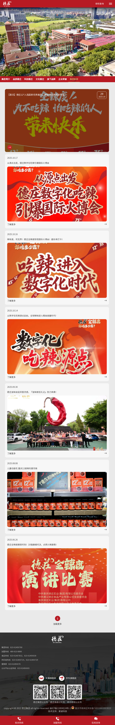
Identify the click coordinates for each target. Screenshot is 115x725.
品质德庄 (17, 79)
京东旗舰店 (67, 678)
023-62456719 (18, 660)
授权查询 (99, 4)
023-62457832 (16, 656)
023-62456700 (16, 647)
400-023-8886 (16, 651)
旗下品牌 (51, 79)
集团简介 (5, 79)
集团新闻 (74, 79)
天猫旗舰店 (47, 678)
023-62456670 (14, 664)
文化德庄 (40, 79)
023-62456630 (30, 656)
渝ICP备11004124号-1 (60, 708)
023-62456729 (32, 660)
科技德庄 (28, 79)
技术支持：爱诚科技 (57, 711)
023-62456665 (23, 668)
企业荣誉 (62, 79)
